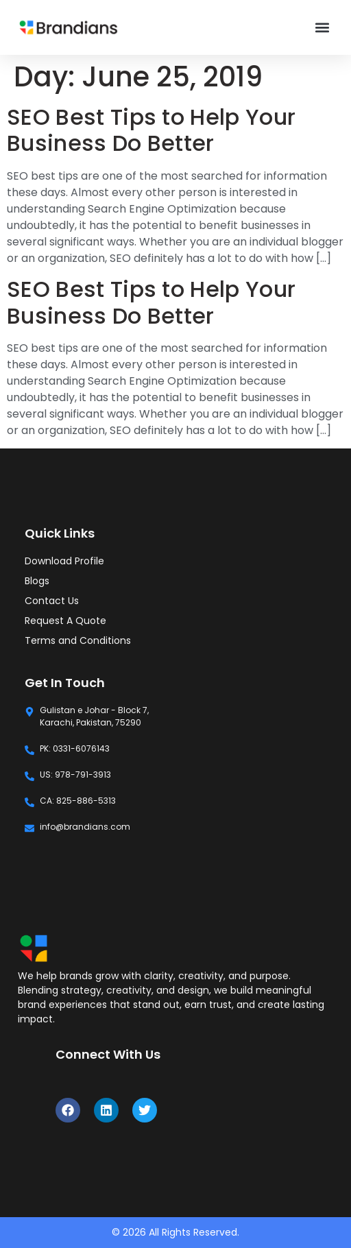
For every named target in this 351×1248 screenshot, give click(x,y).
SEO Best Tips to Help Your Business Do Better (151, 129)
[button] (322, 27)
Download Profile (64, 561)
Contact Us (52, 601)
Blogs (37, 581)
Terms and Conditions (78, 640)
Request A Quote (65, 620)
